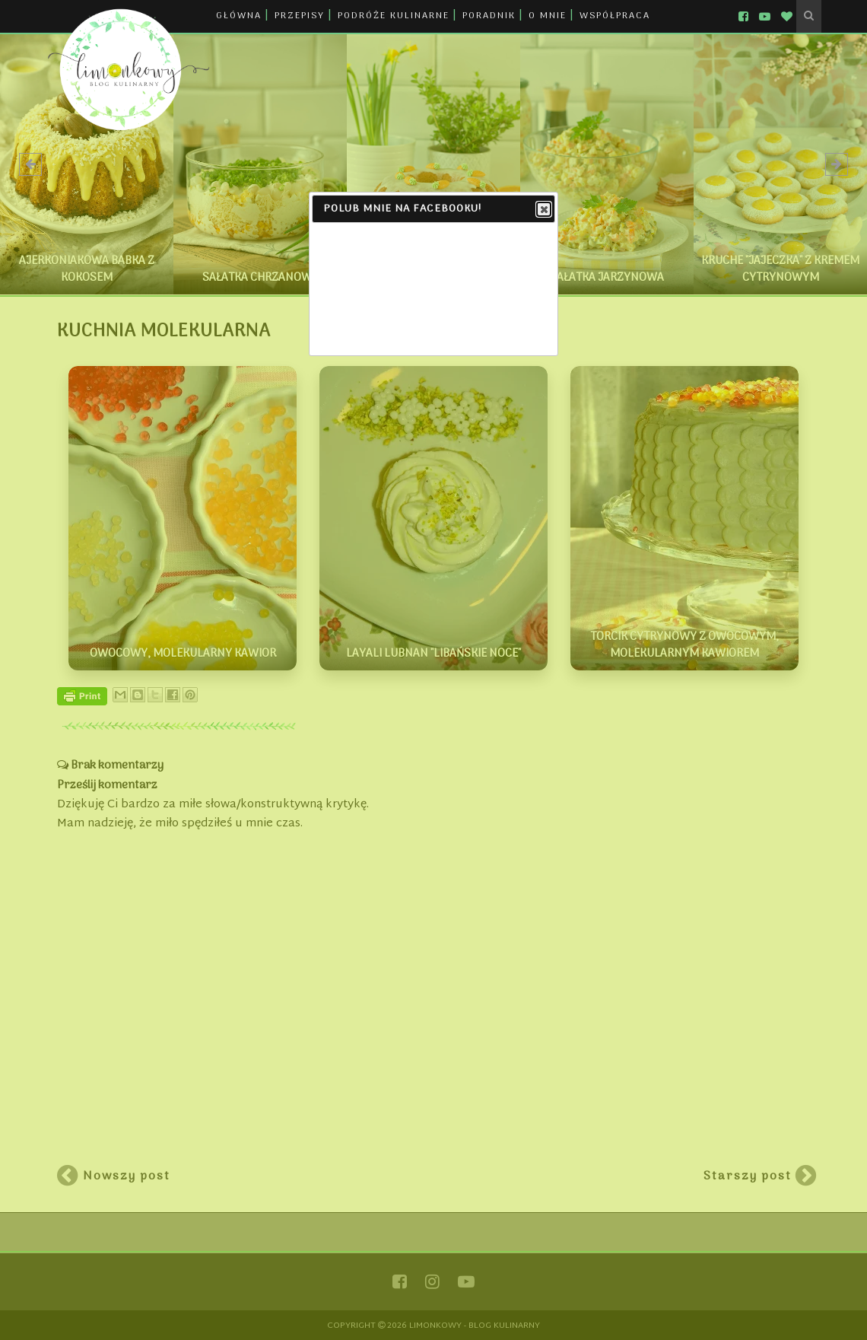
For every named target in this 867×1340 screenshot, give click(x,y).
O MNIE (548, 16)
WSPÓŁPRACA (615, 16)
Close (543, 210)
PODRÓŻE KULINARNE (393, 16)
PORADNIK (489, 16)
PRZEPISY (300, 16)
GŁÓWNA (239, 16)
